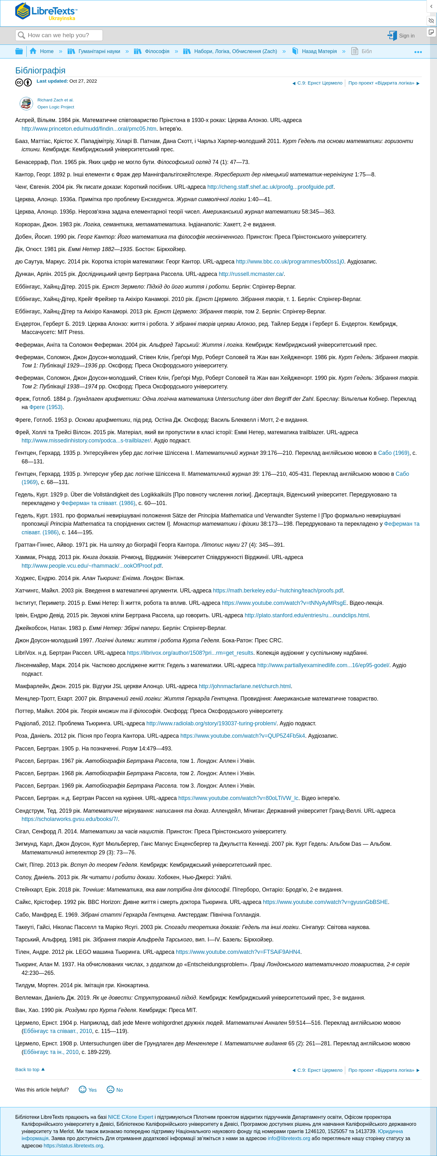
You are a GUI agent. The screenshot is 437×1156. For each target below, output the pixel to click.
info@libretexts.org (289, 1138)
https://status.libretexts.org (73, 1145)
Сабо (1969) (393, 453)
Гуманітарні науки (95, 51)
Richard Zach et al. (55, 100)
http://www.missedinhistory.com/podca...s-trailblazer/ (86, 440)
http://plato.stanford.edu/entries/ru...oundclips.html (306, 615)
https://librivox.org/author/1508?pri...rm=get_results (190, 653)
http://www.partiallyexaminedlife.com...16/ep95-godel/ (323, 665)
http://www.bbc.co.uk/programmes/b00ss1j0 (290, 261)
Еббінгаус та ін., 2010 (51, 1052)
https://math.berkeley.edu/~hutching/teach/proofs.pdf (278, 590)
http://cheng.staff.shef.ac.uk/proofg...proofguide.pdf (270, 187)
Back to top (27, 1069)
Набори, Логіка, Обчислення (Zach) (231, 51)
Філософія (152, 51)
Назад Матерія (314, 51)
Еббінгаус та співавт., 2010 (58, 1031)
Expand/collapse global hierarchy (23, 51)
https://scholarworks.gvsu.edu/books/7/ (70, 819)
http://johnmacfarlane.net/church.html (245, 686)
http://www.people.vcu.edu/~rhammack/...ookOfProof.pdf (92, 566)
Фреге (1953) (46, 407)
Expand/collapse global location (418, 49)
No (119, 1090)
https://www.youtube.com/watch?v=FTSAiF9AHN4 (238, 952)
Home (42, 51)
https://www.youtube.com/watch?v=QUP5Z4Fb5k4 (242, 736)
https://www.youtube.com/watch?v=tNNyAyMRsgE (284, 603)
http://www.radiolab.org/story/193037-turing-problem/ (211, 723)
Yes (92, 1090)
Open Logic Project (55, 107)
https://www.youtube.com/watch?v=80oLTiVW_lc (238, 798)
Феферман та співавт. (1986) (98, 503)
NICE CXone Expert (131, 1117)
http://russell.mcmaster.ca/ (251, 274)
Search (21, 35)
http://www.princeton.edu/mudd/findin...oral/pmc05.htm (89, 129)
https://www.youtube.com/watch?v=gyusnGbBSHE (325, 902)
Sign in (407, 35)
